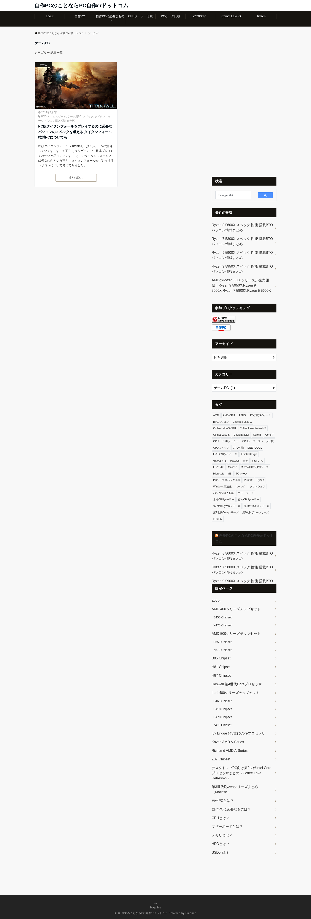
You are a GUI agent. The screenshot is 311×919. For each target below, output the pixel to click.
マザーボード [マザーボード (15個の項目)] (245, 493)
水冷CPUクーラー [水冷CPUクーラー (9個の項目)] (223, 499)
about (49, 16)
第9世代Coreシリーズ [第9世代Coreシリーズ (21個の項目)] (225, 512)
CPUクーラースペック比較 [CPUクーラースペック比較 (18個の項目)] (258, 441)
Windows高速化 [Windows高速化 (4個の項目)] (222, 486)
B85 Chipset (221, 658)
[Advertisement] (244, 105)
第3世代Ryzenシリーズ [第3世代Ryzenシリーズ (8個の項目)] (226, 506)
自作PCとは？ (223, 800)
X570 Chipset (222, 650)
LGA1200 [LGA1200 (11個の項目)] (218, 467)
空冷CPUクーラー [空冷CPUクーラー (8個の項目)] (248, 499)
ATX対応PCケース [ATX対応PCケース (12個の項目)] (260, 415)
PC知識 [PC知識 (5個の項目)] (248, 480)
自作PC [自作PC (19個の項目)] (217, 518)
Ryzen (261, 16)
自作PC (80, 16)
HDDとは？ (221, 844)
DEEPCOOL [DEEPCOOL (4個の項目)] (255, 447)
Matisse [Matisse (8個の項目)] (232, 467)
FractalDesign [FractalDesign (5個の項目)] (249, 454)
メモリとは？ (222, 835)
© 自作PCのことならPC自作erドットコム (141, 913)
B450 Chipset (222, 617)
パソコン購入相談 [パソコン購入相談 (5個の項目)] (223, 493)
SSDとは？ (220, 852)
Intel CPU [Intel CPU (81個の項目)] (257, 460)
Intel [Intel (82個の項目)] (245, 460)
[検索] (229, 195)
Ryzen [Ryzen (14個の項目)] (260, 480)
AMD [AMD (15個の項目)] (216, 415)
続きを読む (76, 177)
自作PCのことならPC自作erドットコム (82, 5)
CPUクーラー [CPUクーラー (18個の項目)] (230, 441)
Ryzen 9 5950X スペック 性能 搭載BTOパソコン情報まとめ (242, 269)
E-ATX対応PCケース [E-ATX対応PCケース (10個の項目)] (225, 454)
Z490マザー (201, 16)
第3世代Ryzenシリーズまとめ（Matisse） (235, 789)
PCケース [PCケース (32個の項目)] (242, 473)
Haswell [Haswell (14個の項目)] (234, 460)
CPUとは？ (220, 818)
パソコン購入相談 (55, 120)
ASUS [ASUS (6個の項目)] (242, 415)
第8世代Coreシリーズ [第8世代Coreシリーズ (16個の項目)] (256, 506)
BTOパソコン (49, 116)
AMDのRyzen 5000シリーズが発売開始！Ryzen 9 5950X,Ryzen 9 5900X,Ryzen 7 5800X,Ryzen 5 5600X (241, 285)
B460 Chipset (222, 701)
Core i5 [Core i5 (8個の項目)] (257, 434)
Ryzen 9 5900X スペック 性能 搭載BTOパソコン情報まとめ (242, 255)
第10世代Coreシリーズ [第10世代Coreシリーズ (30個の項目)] (255, 512)
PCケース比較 (170, 16)
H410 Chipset (222, 709)
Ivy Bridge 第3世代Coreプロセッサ (238, 733)
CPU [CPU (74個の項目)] (216, 441)
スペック (88, 116)
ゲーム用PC (75, 116)
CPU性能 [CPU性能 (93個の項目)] (238, 447)
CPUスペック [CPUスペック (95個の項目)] (221, 447)
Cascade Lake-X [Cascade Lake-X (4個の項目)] (242, 421)
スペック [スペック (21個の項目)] (240, 486)
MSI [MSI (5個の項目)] (230, 473)
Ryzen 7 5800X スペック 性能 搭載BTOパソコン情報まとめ (242, 241)
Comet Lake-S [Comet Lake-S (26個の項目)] (221, 434)
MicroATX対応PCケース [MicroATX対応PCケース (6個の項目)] (254, 467)
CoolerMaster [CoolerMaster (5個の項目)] (241, 434)
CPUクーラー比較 (140, 16)
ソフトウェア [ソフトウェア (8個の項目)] (257, 486)
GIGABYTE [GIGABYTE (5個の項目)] (219, 460)
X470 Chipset (222, 625)
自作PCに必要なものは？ (231, 809)
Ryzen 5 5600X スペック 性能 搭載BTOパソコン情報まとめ (242, 227)
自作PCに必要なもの (110, 16)
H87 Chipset (221, 675)
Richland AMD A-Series (230, 750)
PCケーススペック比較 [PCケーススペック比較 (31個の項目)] (226, 480)
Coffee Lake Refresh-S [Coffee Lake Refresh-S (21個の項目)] (253, 428)
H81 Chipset (221, 667)
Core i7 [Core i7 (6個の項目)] (269, 434)
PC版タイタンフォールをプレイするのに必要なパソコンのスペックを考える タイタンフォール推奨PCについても (75, 132)
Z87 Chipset (221, 759)
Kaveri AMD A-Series (228, 742)
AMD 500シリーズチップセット (236, 633)
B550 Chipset (222, 642)
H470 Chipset (222, 717)
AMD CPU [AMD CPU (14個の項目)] (229, 415)
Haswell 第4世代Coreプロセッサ (237, 684)
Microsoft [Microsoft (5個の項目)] (218, 473)
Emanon (191, 913)
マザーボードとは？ (227, 826)
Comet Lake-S (231, 16)
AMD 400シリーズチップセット (236, 609)
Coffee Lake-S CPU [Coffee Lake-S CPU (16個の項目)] (224, 428)
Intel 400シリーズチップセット (235, 693)
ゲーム (43, 64)
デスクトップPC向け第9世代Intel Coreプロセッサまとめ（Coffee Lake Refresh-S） (241, 773)
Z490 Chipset (222, 725)
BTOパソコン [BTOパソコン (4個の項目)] (221, 421)
